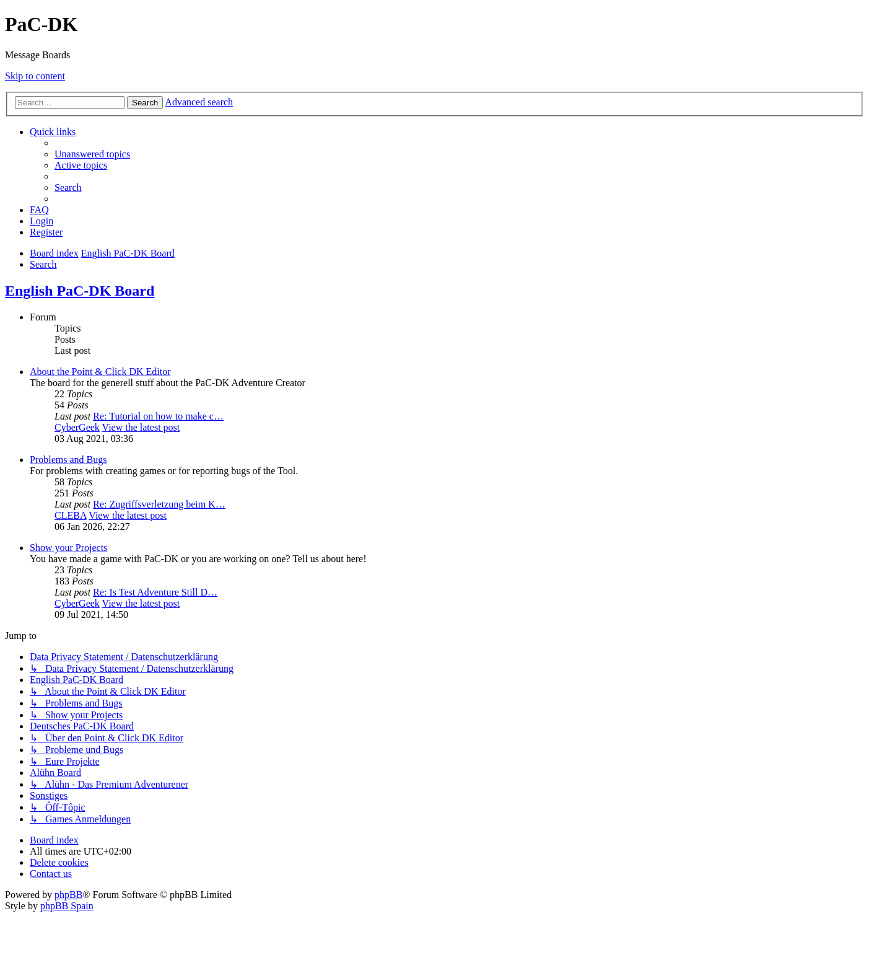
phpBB (68, 894)
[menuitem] (92, 154)
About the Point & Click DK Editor (100, 371)
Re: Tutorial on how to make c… (158, 416)
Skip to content (35, 76)
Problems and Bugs (68, 459)
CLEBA (71, 515)
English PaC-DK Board (79, 291)
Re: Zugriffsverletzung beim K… (159, 504)
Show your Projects (68, 547)
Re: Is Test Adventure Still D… (155, 592)
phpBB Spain (67, 906)
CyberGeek (77, 427)
